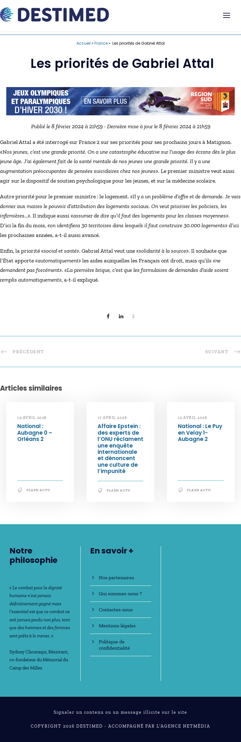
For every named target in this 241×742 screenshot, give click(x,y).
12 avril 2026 (192, 417)
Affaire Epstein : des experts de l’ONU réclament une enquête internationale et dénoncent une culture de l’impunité (120, 448)
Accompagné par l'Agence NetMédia (159, 726)
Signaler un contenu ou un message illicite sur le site (120, 712)
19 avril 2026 (32, 417)
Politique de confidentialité (114, 645)
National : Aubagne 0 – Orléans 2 (34, 432)
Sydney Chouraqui (27, 652)
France (101, 43)
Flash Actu (38, 490)
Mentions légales (117, 626)
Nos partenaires (116, 577)
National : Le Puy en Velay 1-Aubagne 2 (200, 432)
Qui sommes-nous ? (120, 593)
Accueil (84, 43)
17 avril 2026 (112, 417)
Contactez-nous (116, 610)
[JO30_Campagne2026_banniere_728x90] (120, 100)
